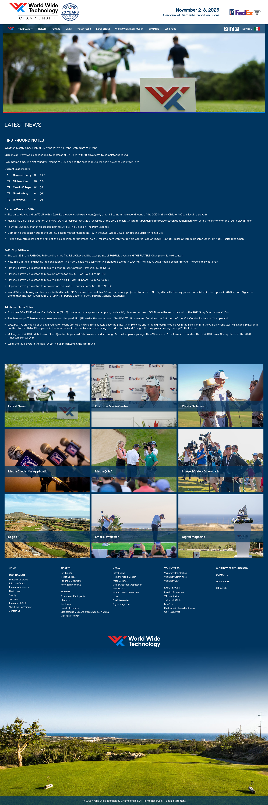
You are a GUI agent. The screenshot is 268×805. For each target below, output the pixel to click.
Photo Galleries (193, 406)
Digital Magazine (193, 536)
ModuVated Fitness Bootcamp (179, 608)
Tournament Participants (73, 596)
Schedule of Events (18, 579)
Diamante (154, 29)
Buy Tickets (66, 572)
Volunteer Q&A (171, 580)
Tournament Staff (18, 603)
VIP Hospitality (171, 596)
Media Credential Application (28, 471)
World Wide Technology (129, 29)
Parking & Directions (71, 580)
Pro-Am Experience (174, 592)
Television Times (17, 583)
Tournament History (19, 587)
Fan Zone (168, 604)
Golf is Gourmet (172, 611)
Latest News (17, 406)
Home (12, 568)
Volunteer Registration (175, 572)
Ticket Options (68, 576)
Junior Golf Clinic (172, 600)
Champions (66, 600)
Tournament (25, 29)
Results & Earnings (70, 608)
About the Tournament (20, 607)
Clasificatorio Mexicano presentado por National (85, 611)
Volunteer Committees (175, 576)
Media (69, 29)
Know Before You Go (71, 584)
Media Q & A (103, 471)
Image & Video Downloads (200, 471)
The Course (14, 591)
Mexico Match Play (70, 615)
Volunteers (84, 29)
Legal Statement (176, 800)
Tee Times (66, 604)
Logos (12, 536)
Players (56, 29)
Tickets (42, 29)
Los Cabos (170, 29)
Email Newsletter (107, 536)
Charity (12, 595)
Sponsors (13, 599)
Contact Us (14, 610)
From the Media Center (111, 406)
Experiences (103, 29)
